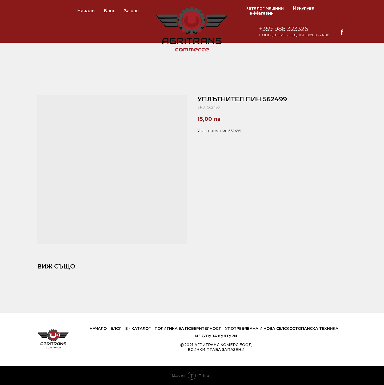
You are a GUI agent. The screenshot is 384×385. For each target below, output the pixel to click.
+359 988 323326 (283, 29)
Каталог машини (264, 8)
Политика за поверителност (188, 328)
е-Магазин (261, 13)
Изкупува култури (216, 336)
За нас (131, 10)
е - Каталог (138, 328)
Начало (86, 10)
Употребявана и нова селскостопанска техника (281, 328)
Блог (109, 10)
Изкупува (303, 8)
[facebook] (342, 32)
